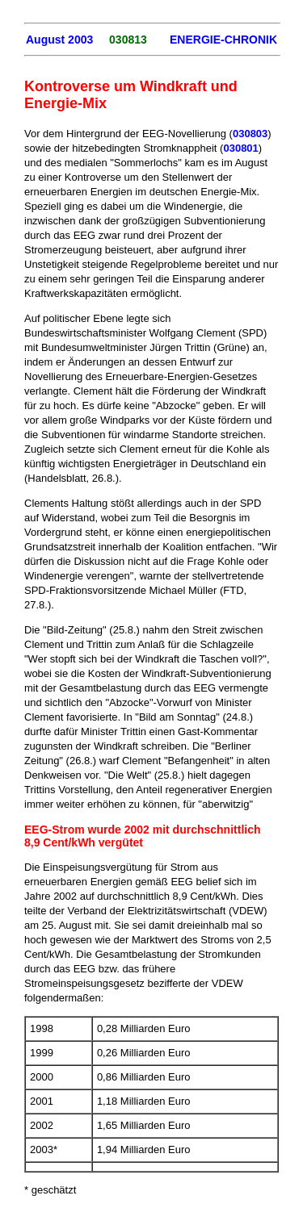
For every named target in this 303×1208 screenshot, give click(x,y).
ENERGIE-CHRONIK (223, 39)
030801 (240, 148)
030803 (250, 133)
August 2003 (59, 39)
